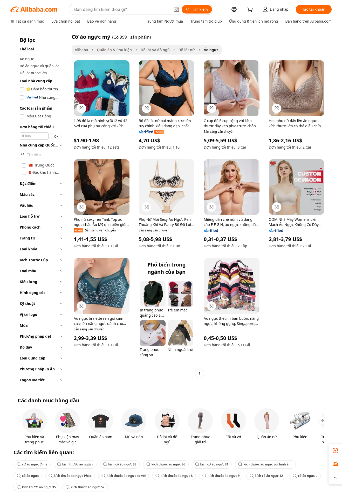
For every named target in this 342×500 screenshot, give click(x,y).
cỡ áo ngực (28, 476)
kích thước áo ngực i (75, 464)
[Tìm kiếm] (197, 9)
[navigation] (39, 210)
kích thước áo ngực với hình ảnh (265, 464)
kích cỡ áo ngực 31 (212, 464)
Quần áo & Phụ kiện (114, 49)
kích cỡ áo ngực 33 (119, 464)
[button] (176, 9)
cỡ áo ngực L (305, 476)
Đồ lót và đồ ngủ (155, 49)
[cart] (251, 10)
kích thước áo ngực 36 (165, 464)
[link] (335, 450)
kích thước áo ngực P (221, 476)
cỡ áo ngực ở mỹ (32, 464)
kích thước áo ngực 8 (174, 476)
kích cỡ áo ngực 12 (266, 476)
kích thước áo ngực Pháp (70, 476)
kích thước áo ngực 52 (85, 487)
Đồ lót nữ (187, 49)
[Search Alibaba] (121, 9)
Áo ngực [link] (211, 49)
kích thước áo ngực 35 (36, 487)
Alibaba (81, 49)
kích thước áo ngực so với (123, 476)
